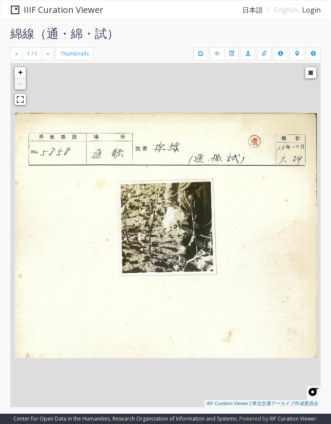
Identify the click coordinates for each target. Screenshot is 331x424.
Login (311, 10)
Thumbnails (74, 53)
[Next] (48, 53)
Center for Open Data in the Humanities (61, 418)
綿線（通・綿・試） (64, 33)
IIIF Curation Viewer (57, 9)
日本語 (252, 10)
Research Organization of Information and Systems (174, 418)
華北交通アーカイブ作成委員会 (285, 403)
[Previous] (16, 53)
